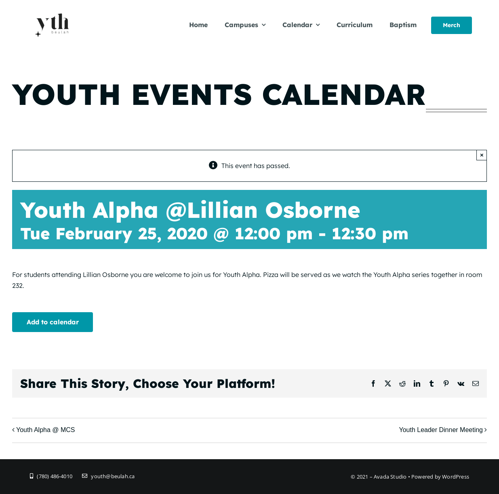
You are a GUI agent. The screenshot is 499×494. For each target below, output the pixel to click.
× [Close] (482, 154)
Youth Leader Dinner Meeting (441, 429)
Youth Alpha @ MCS (45, 429)
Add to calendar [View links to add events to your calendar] (53, 322)
